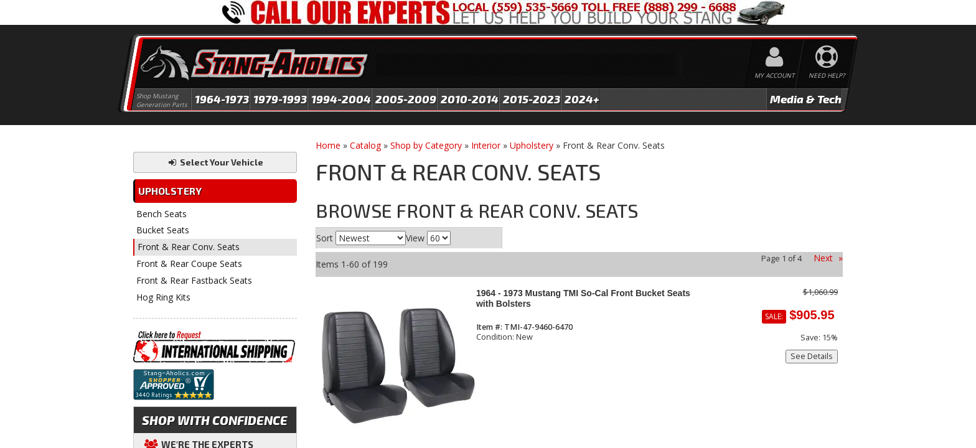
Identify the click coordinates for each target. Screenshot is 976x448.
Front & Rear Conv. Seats (189, 247)
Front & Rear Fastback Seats (194, 280)
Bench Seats (161, 214)
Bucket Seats (162, 230)
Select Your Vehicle (215, 162)
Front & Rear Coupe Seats (189, 263)
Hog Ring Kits (163, 297)
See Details (812, 356)
